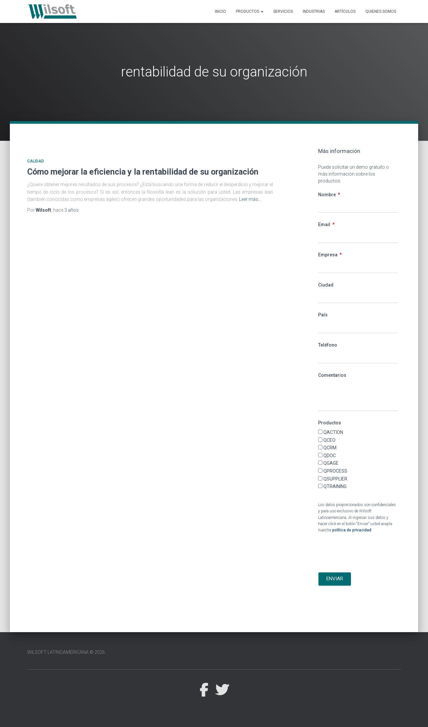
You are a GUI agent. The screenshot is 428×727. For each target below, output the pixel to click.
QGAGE (330, 463)
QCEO (329, 440)
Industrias (314, 11)
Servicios (283, 11)
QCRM (329, 447)
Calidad (35, 161)
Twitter (222, 690)
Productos (249, 11)
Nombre (327, 194)
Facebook (203, 690)
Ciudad (326, 285)
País (323, 314)
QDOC (329, 455)
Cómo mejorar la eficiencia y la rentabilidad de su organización (142, 172)
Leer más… (250, 199)
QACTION (333, 432)
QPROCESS (335, 471)
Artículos (345, 11)
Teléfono (327, 345)
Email (324, 224)
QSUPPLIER (335, 478)
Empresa (328, 254)
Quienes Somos (380, 11)
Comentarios (332, 375)
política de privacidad (351, 530)
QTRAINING (335, 486)
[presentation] (368, 553)
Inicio (220, 11)
